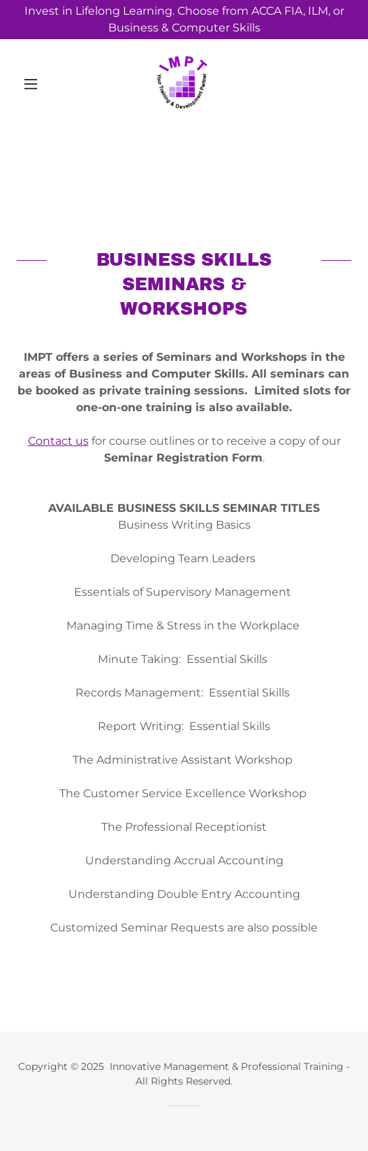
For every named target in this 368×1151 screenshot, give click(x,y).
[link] (184, 84)
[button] (42, 84)
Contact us (58, 441)
